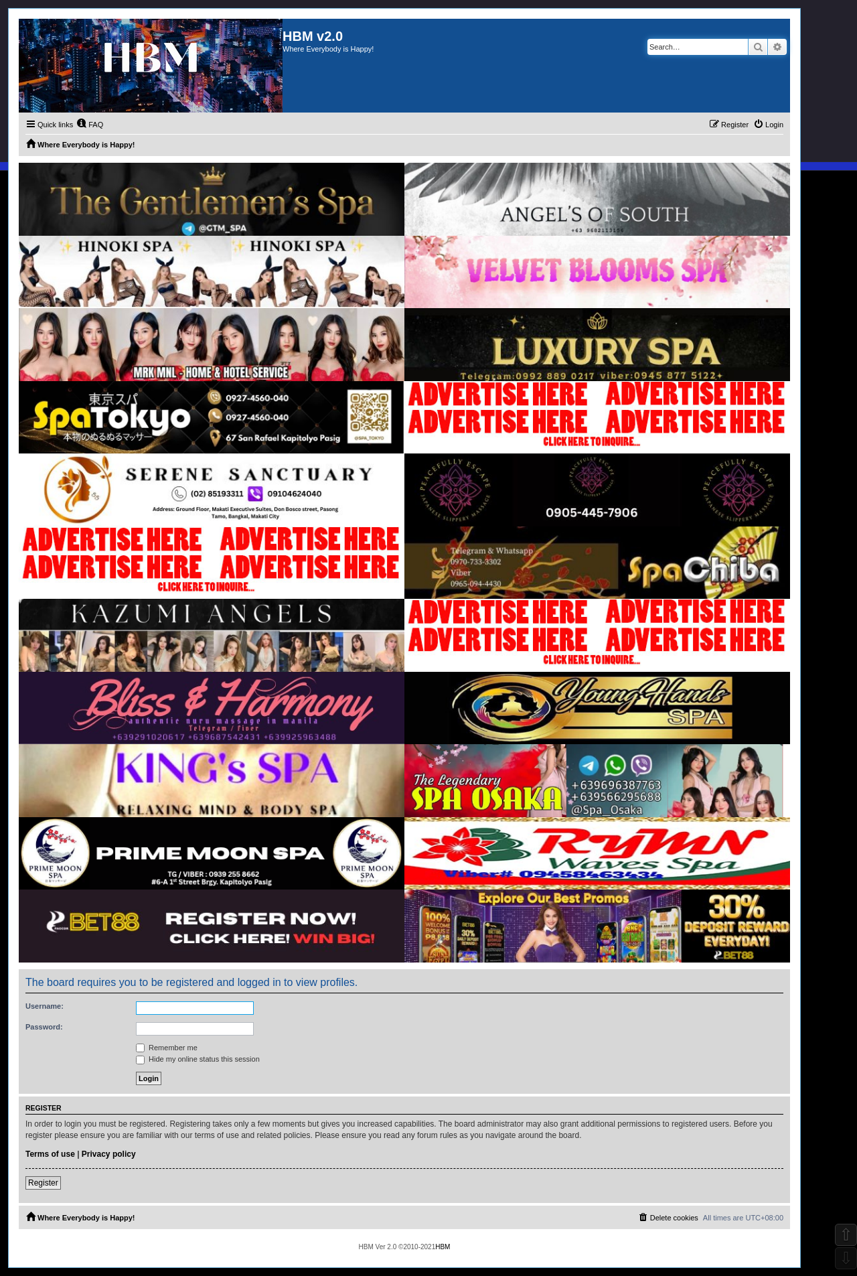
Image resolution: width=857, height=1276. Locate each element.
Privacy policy (109, 1154)
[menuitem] (89, 125)
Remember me (167, 1048)
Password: (44, 1027)
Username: (44, 1006)
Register (43, 1183)
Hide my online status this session (198, 1059)
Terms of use (50, 1154)
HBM (442, 1247)
